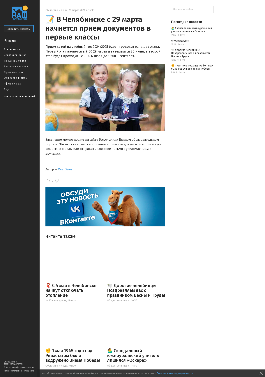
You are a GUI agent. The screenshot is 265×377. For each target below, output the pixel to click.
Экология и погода (16, 66)
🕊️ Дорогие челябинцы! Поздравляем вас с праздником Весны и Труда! (136, 290)
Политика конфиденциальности (19, 367)
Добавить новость (19, 28)
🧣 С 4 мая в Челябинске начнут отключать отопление (70, 290)
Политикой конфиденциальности (175, 373)
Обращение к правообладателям (13, 363)
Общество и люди (15, 78)
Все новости (12, 49)
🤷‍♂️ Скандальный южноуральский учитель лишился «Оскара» (133, 355)
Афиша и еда (12, 83)
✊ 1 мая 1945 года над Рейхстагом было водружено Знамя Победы (72, 355)
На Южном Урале (15, 60)
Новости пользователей (19, 96)
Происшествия (13, 72)
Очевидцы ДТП (180, 40)
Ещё (6, 89)
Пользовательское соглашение (19, 371)
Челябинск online (15, 55)
